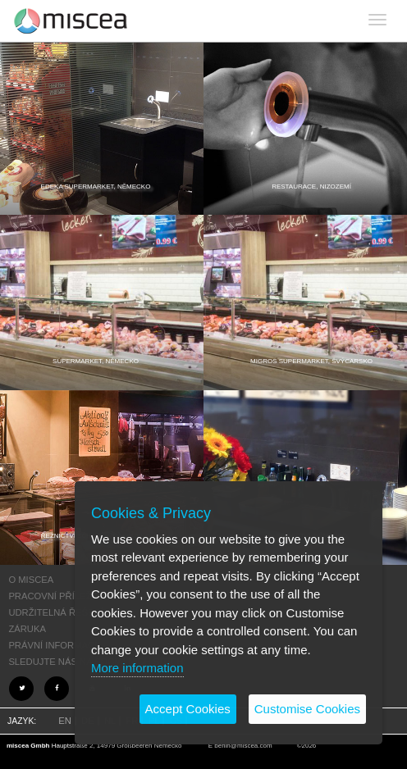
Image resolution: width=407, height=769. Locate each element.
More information (137, 668)
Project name (71, 20)
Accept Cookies (188, 709)
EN (64, 721)
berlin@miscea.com (243, 745)
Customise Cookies (307, 709)
